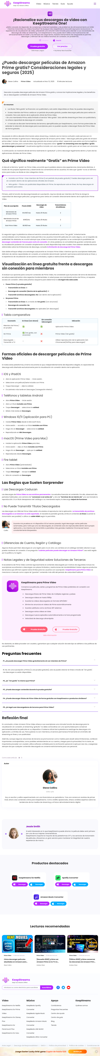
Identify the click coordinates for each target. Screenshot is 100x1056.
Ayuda (70, 4)
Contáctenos (56, 1005)
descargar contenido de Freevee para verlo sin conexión (24, 242)
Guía (63, 4)
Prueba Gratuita (34, 629)
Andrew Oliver (41, 965)
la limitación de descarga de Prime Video (63, 247)
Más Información (50, 635)
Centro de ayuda (57, 1013)
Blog (53, 1021)
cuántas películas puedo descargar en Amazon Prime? (61, 550)
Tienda (55, 4)
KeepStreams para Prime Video (78, 570)
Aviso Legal (6, 1045)
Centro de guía (57, 1017)
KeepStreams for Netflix (11, 1005)
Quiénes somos (82, 1005)
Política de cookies (76, 1045)
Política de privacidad (57, 1045)
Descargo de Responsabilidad (26, 1045)
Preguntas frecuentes (59, 1009)
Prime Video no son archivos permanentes (33, 494)
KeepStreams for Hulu (10, 1033)
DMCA (43, 1045)
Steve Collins (13, 81)
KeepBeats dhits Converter (37, 1037)
